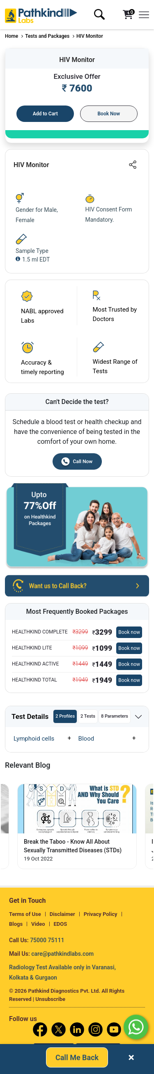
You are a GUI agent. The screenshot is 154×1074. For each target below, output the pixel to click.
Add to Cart (45, 114)
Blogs (16, 924)
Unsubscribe (50, 999)
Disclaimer (62, 914)
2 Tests (87, 716)
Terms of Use (25, 914)
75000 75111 (47, 940)
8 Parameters (114, 716)
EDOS (60, 924)
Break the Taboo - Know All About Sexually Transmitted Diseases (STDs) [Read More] (73, 846)
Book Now (108, 114)
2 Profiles (65, 716)
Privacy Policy (100, 914)
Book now (129, 632)
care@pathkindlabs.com (62, 953)
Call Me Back (77, 1059)
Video (38, 924)
